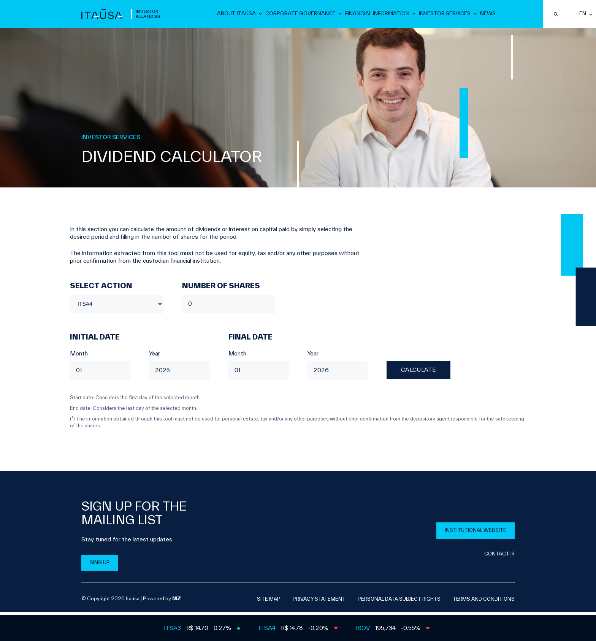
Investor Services (445, 14)
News (488, 14)
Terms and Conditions (484, 602)
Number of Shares (221, 289)
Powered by (162, 602)
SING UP (100, 566)
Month (79, 357)
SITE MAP (269, 602)
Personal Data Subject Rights (399, 602)
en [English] (582, 15)
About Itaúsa (246, 14)
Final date (250, 340)
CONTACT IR (499, 557)
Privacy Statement (319, 602)
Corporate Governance (307, 14)
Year (154, 357)
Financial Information (380, 14)
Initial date (95, 340)
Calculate (418, 373)
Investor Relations (148, 15)
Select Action (101, 289)
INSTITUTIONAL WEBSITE (475, 533)
